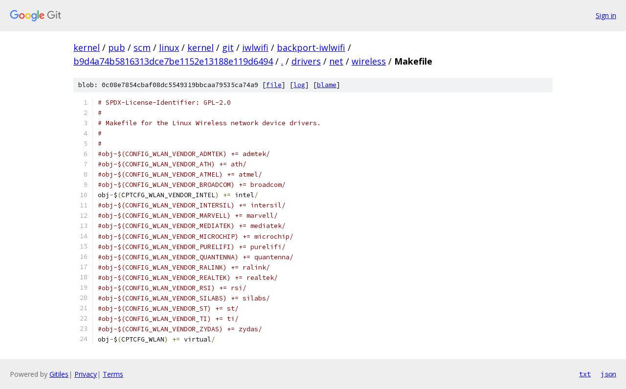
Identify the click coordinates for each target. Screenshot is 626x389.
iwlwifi (255, 47)
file (274, 85)
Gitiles (58, 374)
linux (169, 47)
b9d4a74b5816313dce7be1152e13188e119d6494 (173, 61)
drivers (306, 61)
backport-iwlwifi (311, 47)
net (336, 61)
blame (326, 85)
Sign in (606, 15)
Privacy (85, 374)
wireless (369, 61)
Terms (113, 374)
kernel (86, 47)
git (228, 47)
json (608, 373)
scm (142, 47)
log (299, 85)
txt (585, 373)
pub (116, 47)
